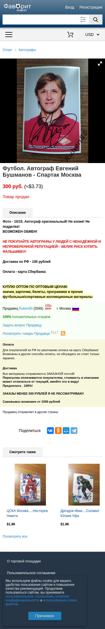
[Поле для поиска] (52, 19)
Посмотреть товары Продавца (30, 333)
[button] (99, 63)
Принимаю (44, 616)
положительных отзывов (26, 317)
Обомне (48, 307)
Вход (69, 7)
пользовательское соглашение (29, 596)
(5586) (38, 308)
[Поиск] (95, 19)
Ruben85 (26, 308)
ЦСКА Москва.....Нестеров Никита (27, 513)
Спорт (7, 50)
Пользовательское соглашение (31, 573)
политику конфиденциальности (37, 598)
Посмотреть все (15, 536)
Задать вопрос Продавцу (22, 325)
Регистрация (91, 7)
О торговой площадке (24, 561)
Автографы (27, 50)
